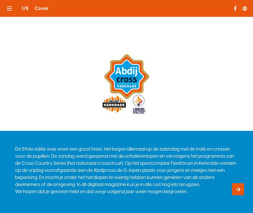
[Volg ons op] (245, 8)
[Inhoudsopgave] (9, 8)
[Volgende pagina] (238, 189)
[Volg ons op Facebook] (235, 8)
